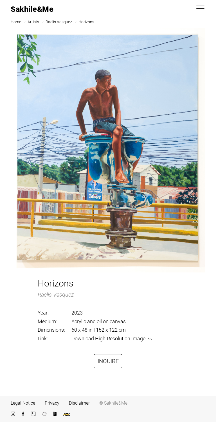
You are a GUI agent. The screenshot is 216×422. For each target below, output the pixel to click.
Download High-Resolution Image (108, 338)
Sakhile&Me (32, 9)
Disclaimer (79, 403)
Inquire (108, 361)
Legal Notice (23, 403)
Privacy (52, 403)
